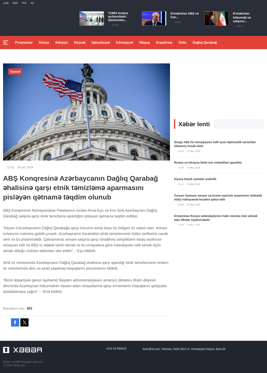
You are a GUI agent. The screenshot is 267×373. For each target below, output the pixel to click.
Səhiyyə (61, 42)
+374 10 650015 (116, 348)
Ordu (182, 42)
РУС (24, 3)
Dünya (44, 42)
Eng (15, 3)
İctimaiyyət (124, 42)
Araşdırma (164, 42)
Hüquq (144, 42)
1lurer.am (19, 365)
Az (32, 3)
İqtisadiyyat (101, 42)
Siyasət (79, 42)
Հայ (6, 3)
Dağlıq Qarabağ (205, 42)
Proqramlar (23, 42)
